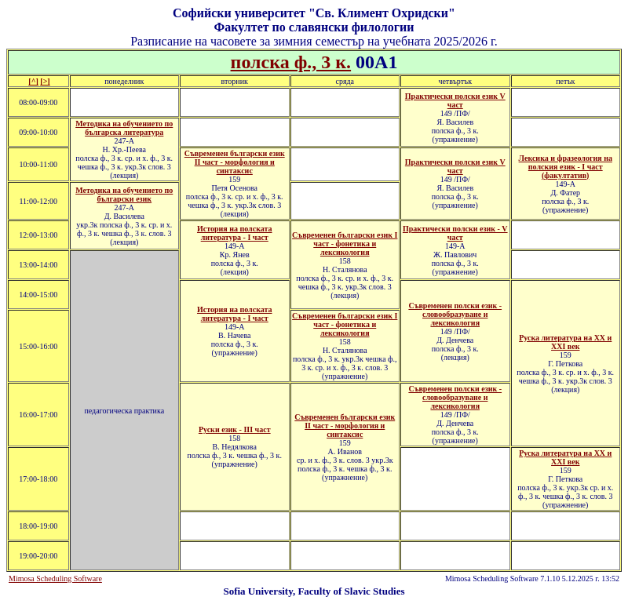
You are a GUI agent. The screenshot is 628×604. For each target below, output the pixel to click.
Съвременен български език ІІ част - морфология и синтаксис (234, 162)
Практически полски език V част (455, 100)
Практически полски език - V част (455, 233)
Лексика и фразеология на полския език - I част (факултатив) (565, 167)
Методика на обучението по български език (124, 194)
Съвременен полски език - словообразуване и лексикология (455, 314)
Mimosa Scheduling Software (55, 578)
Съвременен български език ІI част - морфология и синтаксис (344, 425)
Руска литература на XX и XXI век (565, 457)
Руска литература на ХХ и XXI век (565, 342)
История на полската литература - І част (234, 233)
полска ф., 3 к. (291, 62)
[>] (44, 81)
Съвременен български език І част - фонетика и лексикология (344, 244)
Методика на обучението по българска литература (124, 127)
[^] (33, 81)
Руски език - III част (235, 429)
